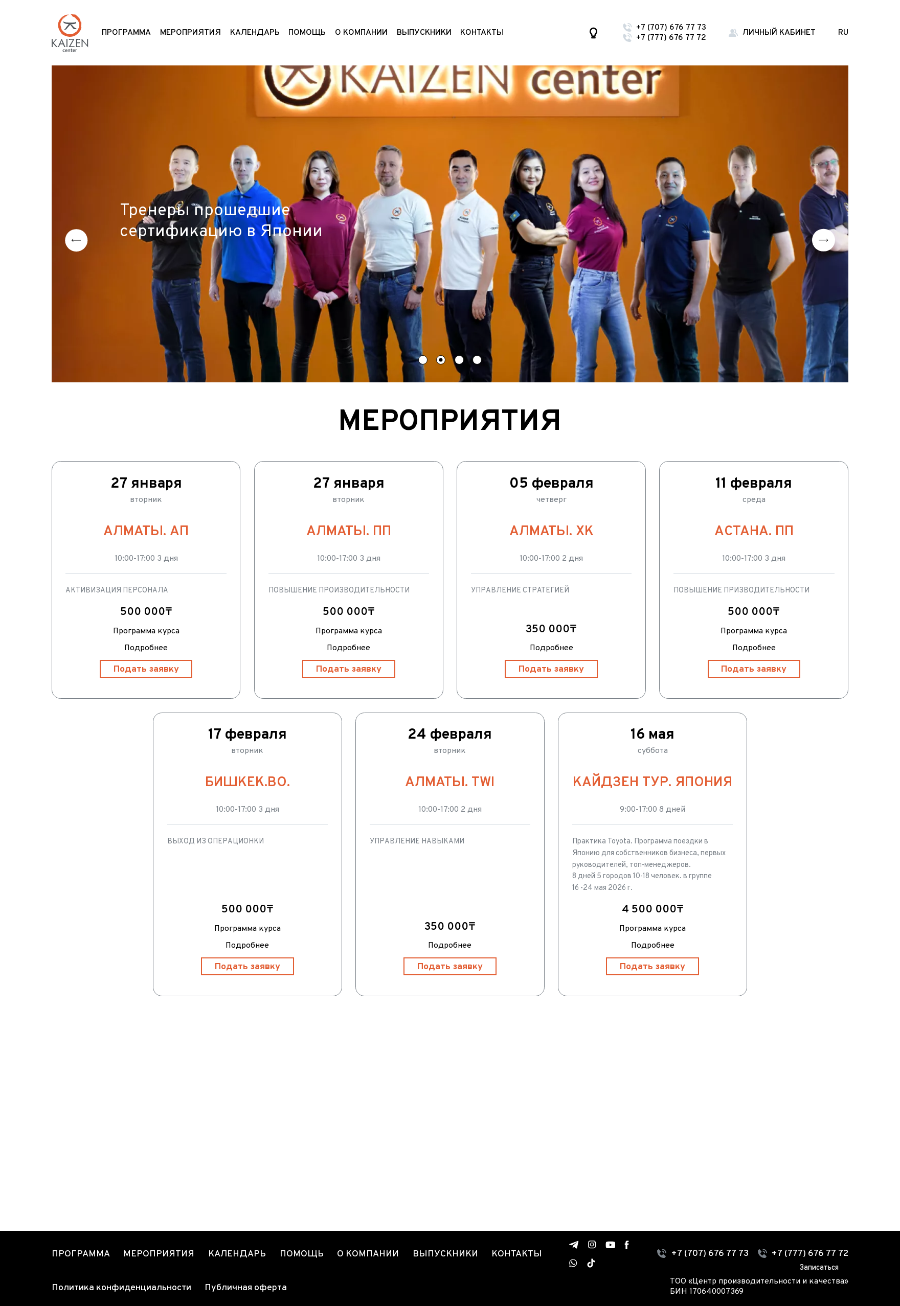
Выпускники (424, 33)
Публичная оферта (246, 1288)
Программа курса (146, 631)
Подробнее (146, 648)
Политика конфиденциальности (121, 1288)
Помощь (307, 33)
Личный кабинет (779, 33)
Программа (126, 33)
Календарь (255, 33)
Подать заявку (146, 669)
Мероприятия (190, 33)
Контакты (482, 33)
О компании (361, 33)
